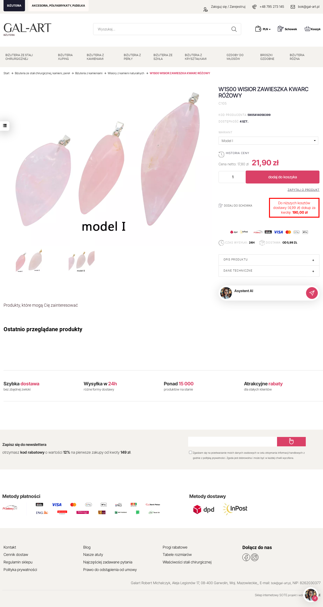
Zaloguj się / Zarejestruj (224, 6)
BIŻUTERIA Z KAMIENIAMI (95, 57)
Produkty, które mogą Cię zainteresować (41, 305)
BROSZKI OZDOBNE (267, 57)
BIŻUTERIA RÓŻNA (297, 57)
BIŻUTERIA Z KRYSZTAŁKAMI (196, 57)
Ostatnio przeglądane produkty (43, 329)
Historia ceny (237, 153)
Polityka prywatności (20, 569)
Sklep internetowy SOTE (271, 595)
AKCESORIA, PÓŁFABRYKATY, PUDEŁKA (58, 5)
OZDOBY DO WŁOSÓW (235, 57)
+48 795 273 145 (272, 6)
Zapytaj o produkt (303, 189)
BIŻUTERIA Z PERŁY (132, 57)
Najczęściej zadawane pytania (107, 562)
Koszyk (313, 29)
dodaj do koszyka (282, 177)
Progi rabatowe (175, 547)
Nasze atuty (93, 554)
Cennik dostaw (16, 554)
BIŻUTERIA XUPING (65, 57)
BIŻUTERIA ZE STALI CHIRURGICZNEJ (19, 57)
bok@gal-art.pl (308, 6)
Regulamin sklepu (18, 562)
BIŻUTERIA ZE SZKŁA (162, 57)
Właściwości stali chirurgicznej (187, 562)
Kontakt (10, 547)
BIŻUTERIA (14, 5)
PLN (267, 29)
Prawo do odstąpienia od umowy (110, 569)
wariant (225, 132)
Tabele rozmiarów (177, 554)
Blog (87, 547)
